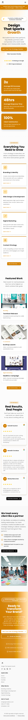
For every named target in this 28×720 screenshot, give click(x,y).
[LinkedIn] (4, 669)
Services (3, 678)
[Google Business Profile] (7, 669)
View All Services (14, 263)
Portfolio (3, 680)
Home (2, 676)
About (2, 682)
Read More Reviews (14, 498)
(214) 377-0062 (5, 704)
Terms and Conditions (9, 715)
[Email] (10, 669)
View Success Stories (14, 54)
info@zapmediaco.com (7, 702)
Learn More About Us (9, 551)
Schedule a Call (5, 706)
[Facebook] (2, 669)
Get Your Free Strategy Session (14, 49)
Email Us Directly (14, 636)
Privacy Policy (21, 715)
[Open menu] (25, 2)
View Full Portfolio (14, 388)
